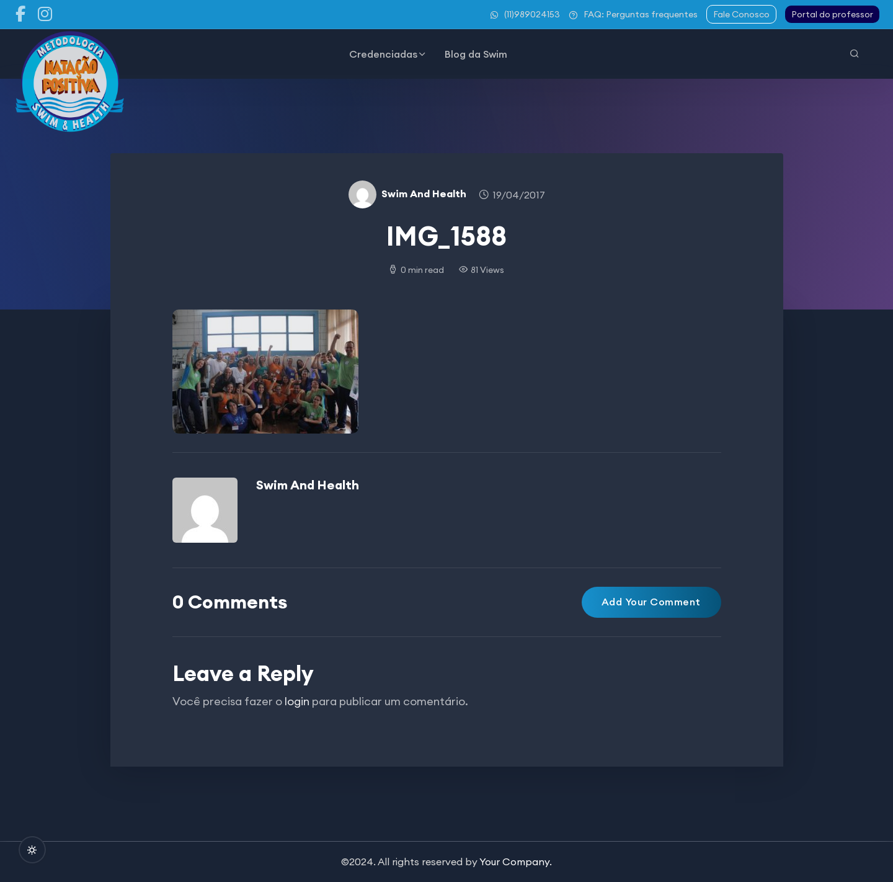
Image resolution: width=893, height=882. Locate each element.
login (297, 701)
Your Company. (515, 861)
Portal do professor (832, 14)
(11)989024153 (525, 14)
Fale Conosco (741, 14)
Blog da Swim (476, 54)
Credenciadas (383, 54)
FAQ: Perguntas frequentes (633, 14)
